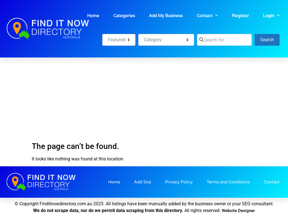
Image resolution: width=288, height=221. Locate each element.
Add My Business (166, 15)
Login (271, 15)
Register (240, 15)
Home (93, 15)
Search (270, 39)
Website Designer (238, 210)
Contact (207, 15)
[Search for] (224, 40)
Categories (124, 15)
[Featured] (118, 40)
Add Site (142, 182)
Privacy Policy (179, 182)
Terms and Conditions (228, 182)
